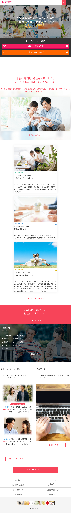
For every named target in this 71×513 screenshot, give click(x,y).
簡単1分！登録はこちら (35, 46)
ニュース (53, 480)
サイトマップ (53, 495)
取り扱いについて (53, 485)
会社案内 (17, 480)
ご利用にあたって (17, 490)
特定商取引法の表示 (18, 485)
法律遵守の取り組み (53, 490)
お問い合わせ (18, 495)
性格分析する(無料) (36, 52)
